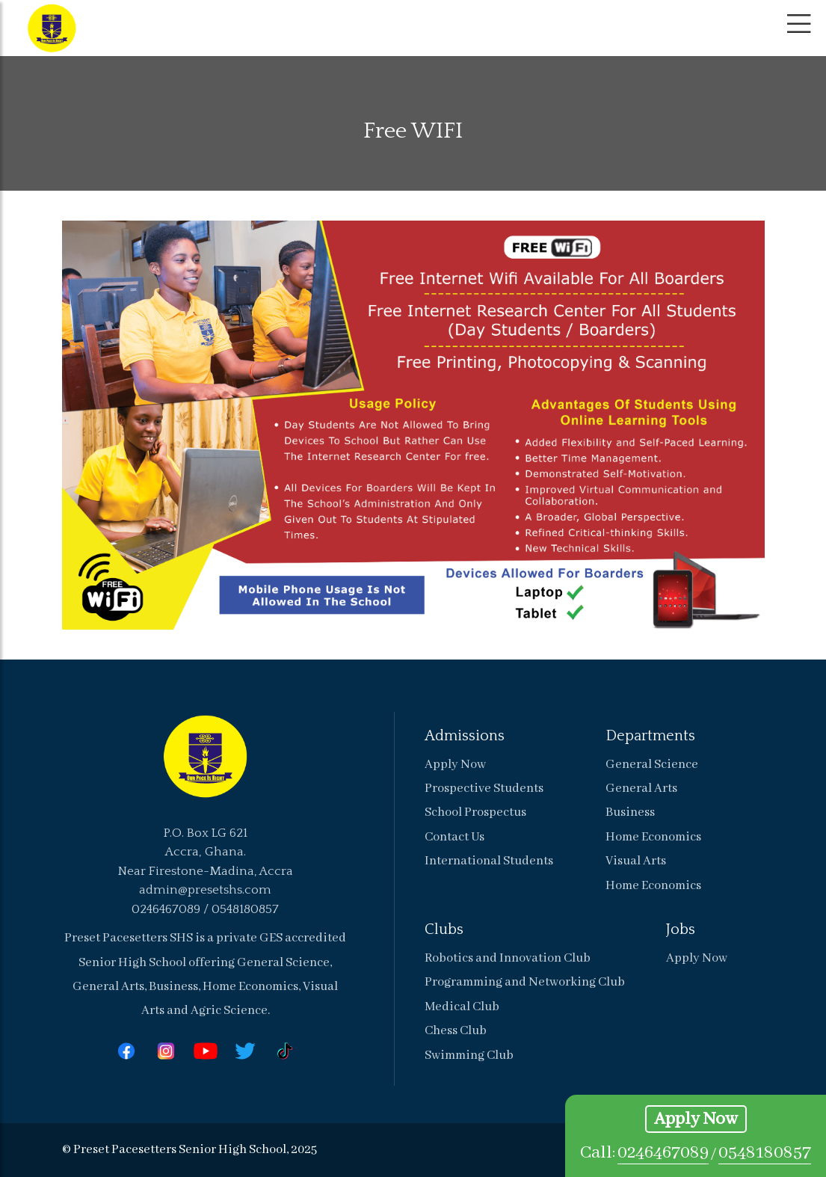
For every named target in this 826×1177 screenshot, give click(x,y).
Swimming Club (469, 1055)
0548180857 (764, 1153)
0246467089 (663, 1153)
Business (630, 812)
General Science (651, 764)
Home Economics (653, 837)
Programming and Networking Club (525, 982)
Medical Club (462, 1007)
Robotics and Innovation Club (508, 958)
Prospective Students (484, 788)
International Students (489, 861)
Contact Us (454, 837)
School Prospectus (475, 812)
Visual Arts (635, 861)
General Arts (641, 788)
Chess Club (456, 1031)
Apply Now (696, 1119)
